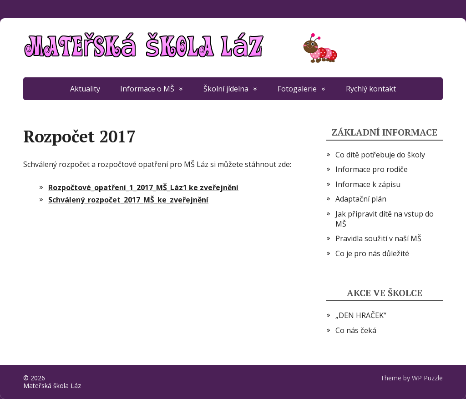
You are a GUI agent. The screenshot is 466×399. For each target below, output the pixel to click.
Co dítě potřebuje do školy (380, 155)
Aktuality (85, 89)
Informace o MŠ (147, 89)
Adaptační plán (360, 199)
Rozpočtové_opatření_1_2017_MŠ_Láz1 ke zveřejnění (143, 187)
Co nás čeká (355, 330)
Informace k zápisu (367, 184)
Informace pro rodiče (371, 169)
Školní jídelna (225, 89)
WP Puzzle (427, 378)
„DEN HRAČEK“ (360, 315)
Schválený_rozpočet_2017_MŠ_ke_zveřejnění (128, 200)
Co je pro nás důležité (372, 253)
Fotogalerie (297, 89)
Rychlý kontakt (371, 89)
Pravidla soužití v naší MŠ (378, 238)
